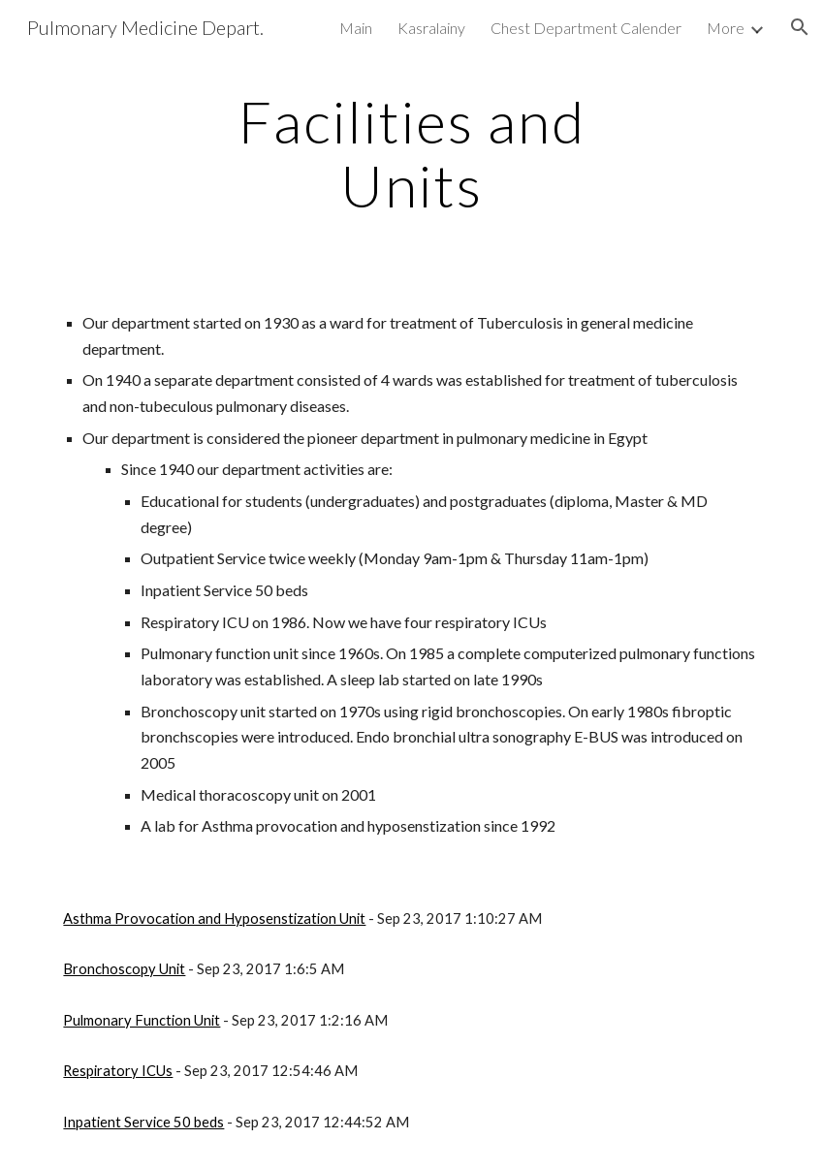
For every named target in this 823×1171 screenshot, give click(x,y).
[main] (411, 153)
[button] (799, 27)
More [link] (725, 27)
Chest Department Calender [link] (586, 27)
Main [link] (355, 27)
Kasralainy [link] (431, 27)
